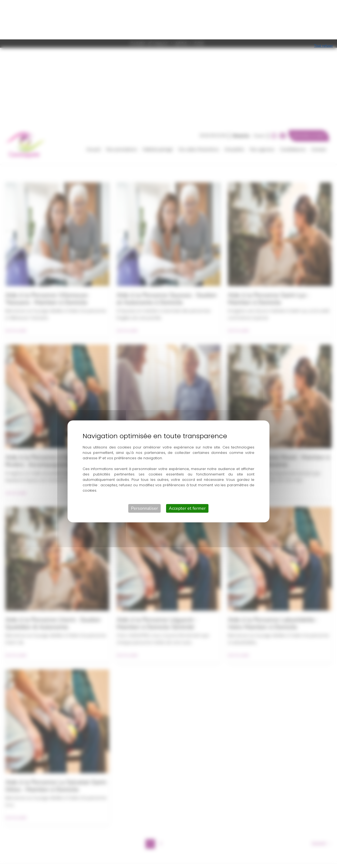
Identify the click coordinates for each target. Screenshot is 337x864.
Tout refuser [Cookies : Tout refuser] (323, 6)
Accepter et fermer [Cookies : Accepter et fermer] (187, 469)
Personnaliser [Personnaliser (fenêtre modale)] (144, 469)
